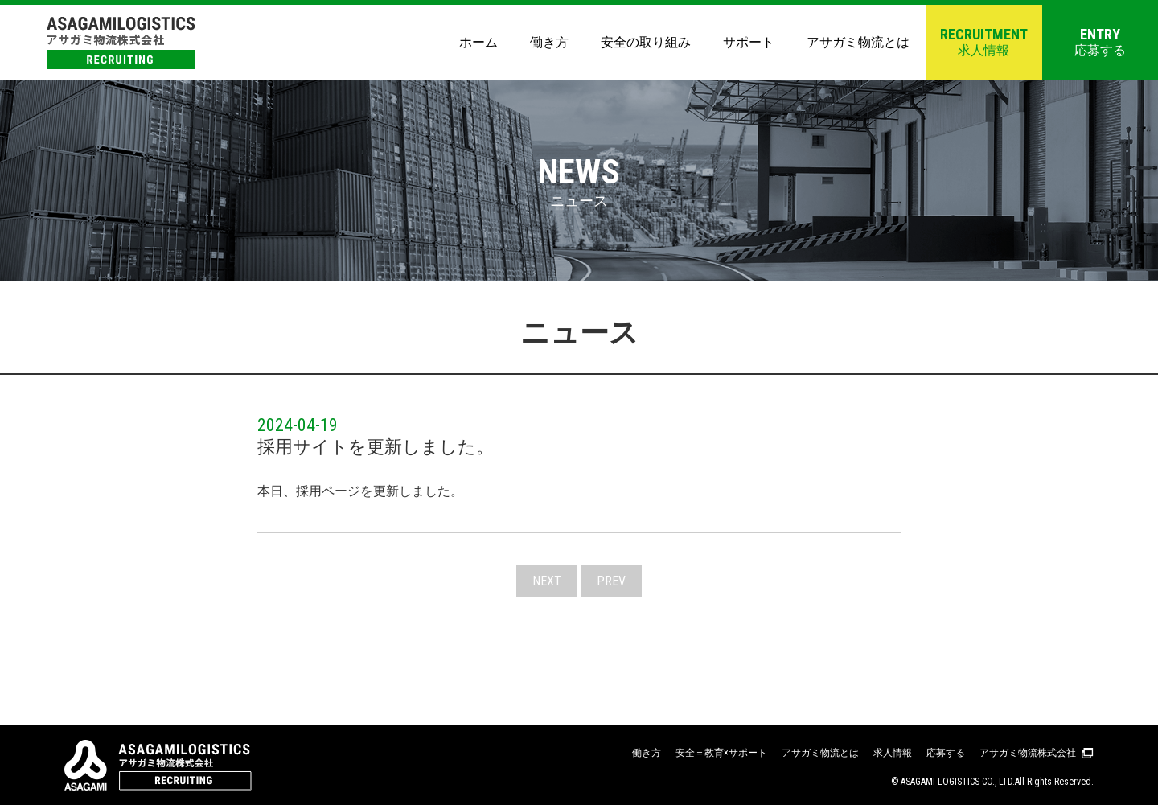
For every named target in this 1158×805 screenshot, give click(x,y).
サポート (748, 42)
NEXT (546, 581)
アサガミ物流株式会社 (1027, 752)
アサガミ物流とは (858, 42)
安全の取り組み (646, 42)
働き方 (549, 42)
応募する (1100, 42)
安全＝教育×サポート (721, 752)
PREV (611, 581)
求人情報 (984, 42)
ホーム (478, 42)
